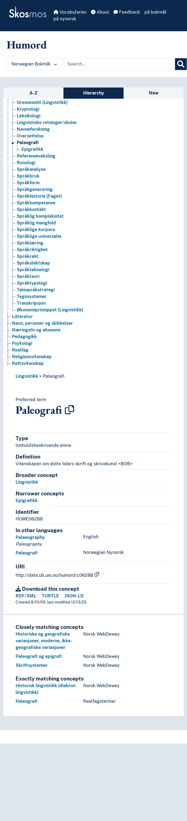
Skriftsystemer (32, 665)
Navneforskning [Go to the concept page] (33, 129)
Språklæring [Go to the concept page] (30, 243)
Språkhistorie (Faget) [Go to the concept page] (39, 196)
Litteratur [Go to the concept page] (22, 316)
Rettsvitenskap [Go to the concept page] (28, 363)
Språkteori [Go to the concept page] (28, 276)
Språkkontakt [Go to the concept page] (31, 209)
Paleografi (53, 376)
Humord (27, 44)
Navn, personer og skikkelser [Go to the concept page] (42, 323)
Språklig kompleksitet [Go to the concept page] (40, 216)
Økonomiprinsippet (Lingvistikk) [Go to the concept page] (50, 310)
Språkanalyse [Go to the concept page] (31, 169)
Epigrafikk (27, 500)
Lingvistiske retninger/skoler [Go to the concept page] (47, 122)
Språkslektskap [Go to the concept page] (33, 263)
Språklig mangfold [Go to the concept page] (36, 223)
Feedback (127, 12)
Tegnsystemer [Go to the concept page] (32, 296)
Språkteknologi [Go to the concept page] (33, 269)
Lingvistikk (27, 376)
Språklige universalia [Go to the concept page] (39, 236)
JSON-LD (74, 596)
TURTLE (50, 596)
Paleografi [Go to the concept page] (28, 142)
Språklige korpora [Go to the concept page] (36, 229)
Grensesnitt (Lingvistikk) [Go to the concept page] (42, 102)
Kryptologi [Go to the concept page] (28, 109)
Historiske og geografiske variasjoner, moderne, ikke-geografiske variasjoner (44, 640)
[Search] (181, 64)
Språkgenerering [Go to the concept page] (35, 189)
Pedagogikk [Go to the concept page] (24, 336)
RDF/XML (26, 596)
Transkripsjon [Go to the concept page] (31, 303)
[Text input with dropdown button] (119, 64)
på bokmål (155, 12)
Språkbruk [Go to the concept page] (28, 176)
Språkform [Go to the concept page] (28, 182)
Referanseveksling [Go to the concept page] (36, 156)
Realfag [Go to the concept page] (20, 350)
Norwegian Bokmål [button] (34, 64)
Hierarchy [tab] (93, 93)
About (100, 12)
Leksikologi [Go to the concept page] (28, 115)
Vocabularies (70, 12)
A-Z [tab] (33, 93)
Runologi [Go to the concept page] (26, 162)
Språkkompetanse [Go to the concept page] (36, 202)
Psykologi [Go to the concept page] (22, 343)
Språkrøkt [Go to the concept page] (28, 256)
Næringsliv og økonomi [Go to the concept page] (36, 330)
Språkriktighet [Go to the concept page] (32, 249)
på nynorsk (64, 18)
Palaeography (30, 537)
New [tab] (154, 93)
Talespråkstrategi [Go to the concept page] (36, 289)
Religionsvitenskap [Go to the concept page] (31, 356)
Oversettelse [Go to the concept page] (30, 136)
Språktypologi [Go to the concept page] (32, 283)
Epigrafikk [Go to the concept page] (32, 149)
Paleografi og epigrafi (39, 656)
